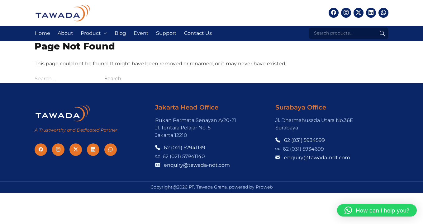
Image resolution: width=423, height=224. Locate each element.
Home (42, 33)
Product (91, 33)
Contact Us (198, 33)
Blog (120, 33)
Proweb (264, 187)
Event (141, 33)
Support (166, 33)
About (65, 33)
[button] (377, 210)
